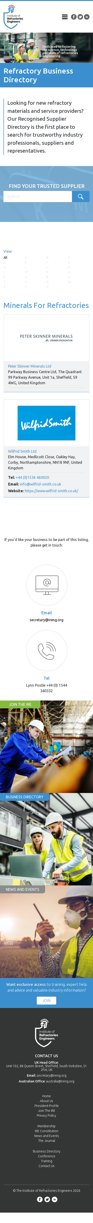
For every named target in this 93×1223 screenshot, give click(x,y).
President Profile (46, 1106)
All (5, 257)
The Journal (46, 1141)
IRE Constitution (46, 1131)
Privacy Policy (46, 1115)
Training (46, 1161)
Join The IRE (46, 1110)
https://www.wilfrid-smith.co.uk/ (51, 491)
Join (46, 1001)
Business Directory (46, 1151)
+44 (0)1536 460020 (32, 477)
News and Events (46, 1136)
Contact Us (47, 1166)
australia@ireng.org (60, 1081)
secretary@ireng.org (46, 620)
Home (46, 1096)
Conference (46, 1156)
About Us (46, 1101)
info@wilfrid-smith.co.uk (40, 484)
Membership (46, 1126)
